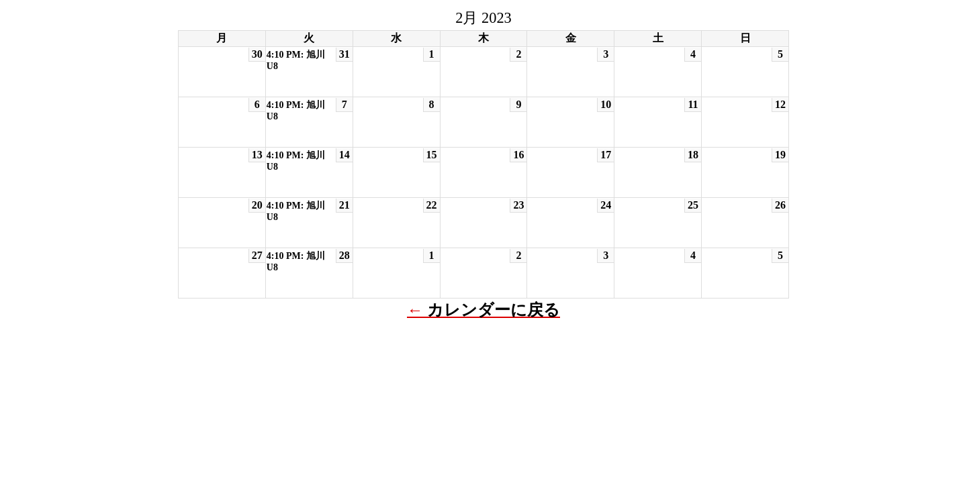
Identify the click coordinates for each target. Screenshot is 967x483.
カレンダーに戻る (493, 310)
